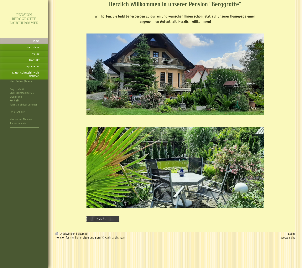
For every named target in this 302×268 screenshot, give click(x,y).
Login (291, 233)
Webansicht (288, 237)
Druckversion (65, 233)
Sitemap (82, 233)
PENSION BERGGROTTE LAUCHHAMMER (24, 19)
